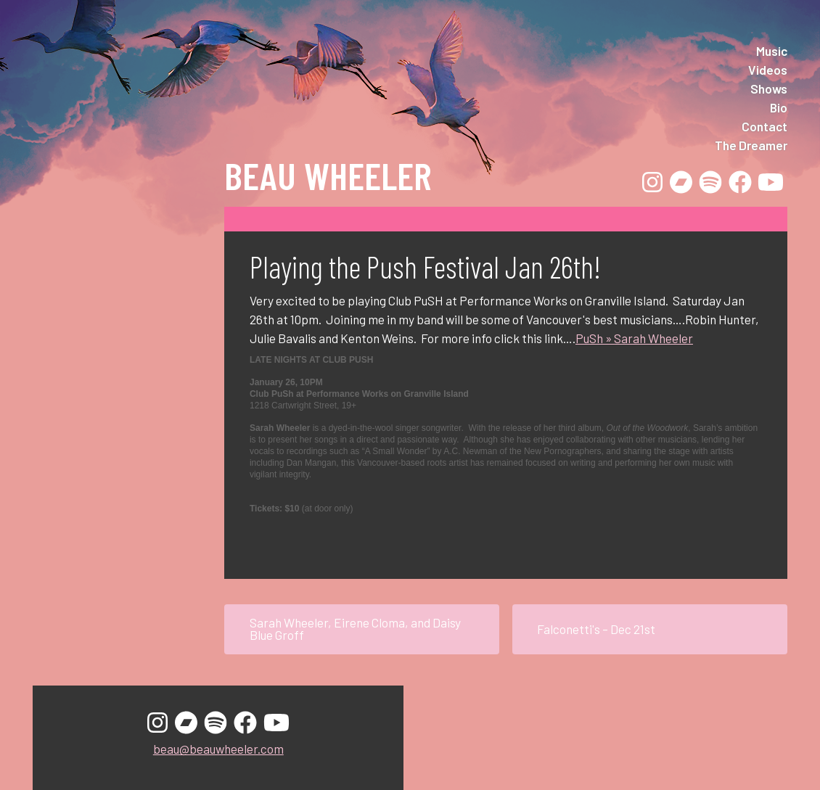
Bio (778, 107)
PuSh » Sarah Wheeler (634, 338)
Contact (764, 126)
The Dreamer (751, 145)
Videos (767, 69)
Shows (768, 88)
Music (771, 51)
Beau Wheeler (327, 175)
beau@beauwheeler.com (218, 748)
